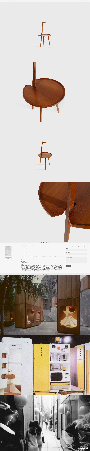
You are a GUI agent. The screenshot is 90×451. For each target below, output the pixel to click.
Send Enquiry (68, 266)
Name (67, 248)
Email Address (68, 252)
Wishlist (80, 0)
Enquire (67, 256)
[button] (87, 448)
